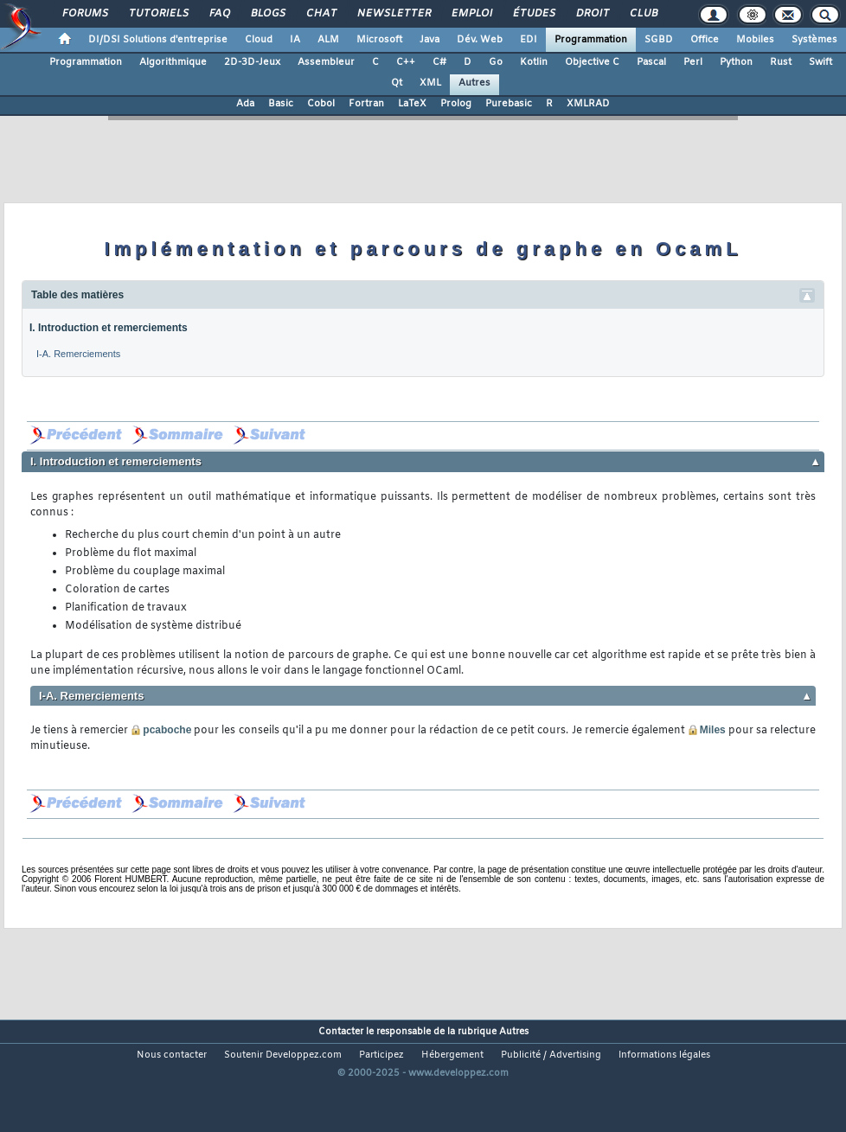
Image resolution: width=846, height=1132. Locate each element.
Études (533, 14)
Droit (592, 14)
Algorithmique (173, 62)
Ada (245, 104)
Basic (280, 104)
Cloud (258, 40)
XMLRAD (588, 104)
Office (704, 40)
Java (429, 40)
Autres (474, 83)
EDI (528, 40)
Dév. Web (480, 40)
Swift (820, 62)
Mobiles (755, 40)
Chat (320, 14)
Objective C (592, 62)
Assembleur (326, 62)
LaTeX (412, 104)
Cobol (321, 104)
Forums (84, 14)
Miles (707, 730)
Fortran (366, 104)
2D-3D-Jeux (252, 62)
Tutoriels (157, 14)
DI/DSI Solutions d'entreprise (158, 40)
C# (439, 62)
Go (496, 62)
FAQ (219, 14)
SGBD (658, 40)
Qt (396, 83)
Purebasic (508, 104)
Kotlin (534, 62)
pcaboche (161, 730)
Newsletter (393, 14)
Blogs (267, 14)
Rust (781, 62)
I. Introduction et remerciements (108, 328)
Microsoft (379, 40)
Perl (692, 62)
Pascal (651, 62)
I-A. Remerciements (78, 354)
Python (736, 62)
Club (642, 14)
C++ (405, 62)
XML (430, 83)
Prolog (455, 104)
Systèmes (814, 40)
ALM (328, 40)
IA (295, 40)
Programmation (590, 40)
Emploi (471, 14)
